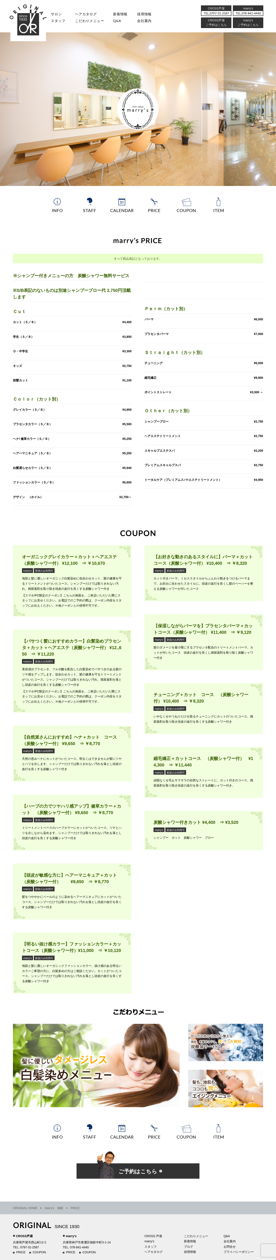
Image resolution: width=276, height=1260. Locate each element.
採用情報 (143, 13)
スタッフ (57, 20)
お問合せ (230, 1245)
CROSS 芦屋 (153, 1235)
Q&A (116, 20)
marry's (27, 569)
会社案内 (143, 20)
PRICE (20, 1251)
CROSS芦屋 (24, 1235)
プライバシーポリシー (239, 1250)
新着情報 (190, 1240)
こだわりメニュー (196, 1235)
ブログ (188, 1245)
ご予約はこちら (248, 24)
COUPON (39, 1251)
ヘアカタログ (85, 13)
